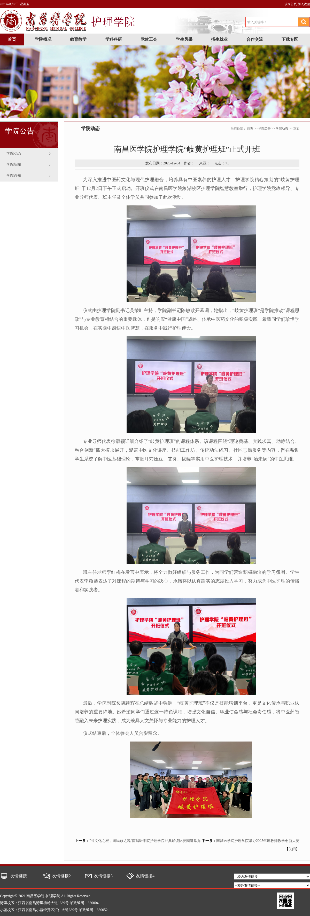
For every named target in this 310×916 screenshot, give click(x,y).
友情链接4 (145, 876)
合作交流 (254, 39)
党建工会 (149, 39)
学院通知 (13, 176)
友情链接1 (19, 876)
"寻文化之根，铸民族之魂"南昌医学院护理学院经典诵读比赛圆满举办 (145, 841)
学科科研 (113, 39)
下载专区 (290, 39)
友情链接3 (103, 876)
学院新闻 (13, 164)
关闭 (292, 849)
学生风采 (184, 39)
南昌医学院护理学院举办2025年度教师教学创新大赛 (257, 841)
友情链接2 (61, 876)
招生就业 (219, 39)
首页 (12, 39)
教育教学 (78, 39)
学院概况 (43, 39)
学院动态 (13, 153)
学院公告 (264, 128)
